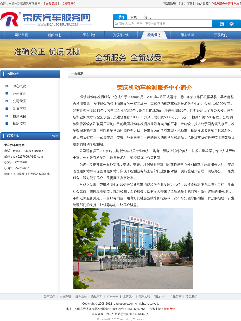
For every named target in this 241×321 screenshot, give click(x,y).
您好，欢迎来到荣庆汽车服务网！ (21, 3)
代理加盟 (144, 296)
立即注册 (68, 3)
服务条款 (81, 296)
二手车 (120, 17)
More (55, 135)
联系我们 (220, 35)
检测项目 (19, 116)
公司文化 (19, 93)
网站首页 (21, 35)
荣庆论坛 (170, 3)
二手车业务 (87, 35)
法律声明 (65, 296)
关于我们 (49, 296)
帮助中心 (160, 296)
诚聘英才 (128, 296)
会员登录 (51, 3)
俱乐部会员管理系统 (226, 3)
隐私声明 (96, 296)
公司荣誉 (19, 101)
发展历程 (19, 109)
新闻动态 (54, 35)
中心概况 (19, 86)
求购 (133, 17)
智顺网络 (169, 309)
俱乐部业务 (121, 35)
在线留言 (176, 296)
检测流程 (19, 124)
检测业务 (154, 35)
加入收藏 (203, 3)
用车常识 (187, 35)
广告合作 (112, 296)
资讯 (147, 17)
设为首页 (186, 3)
